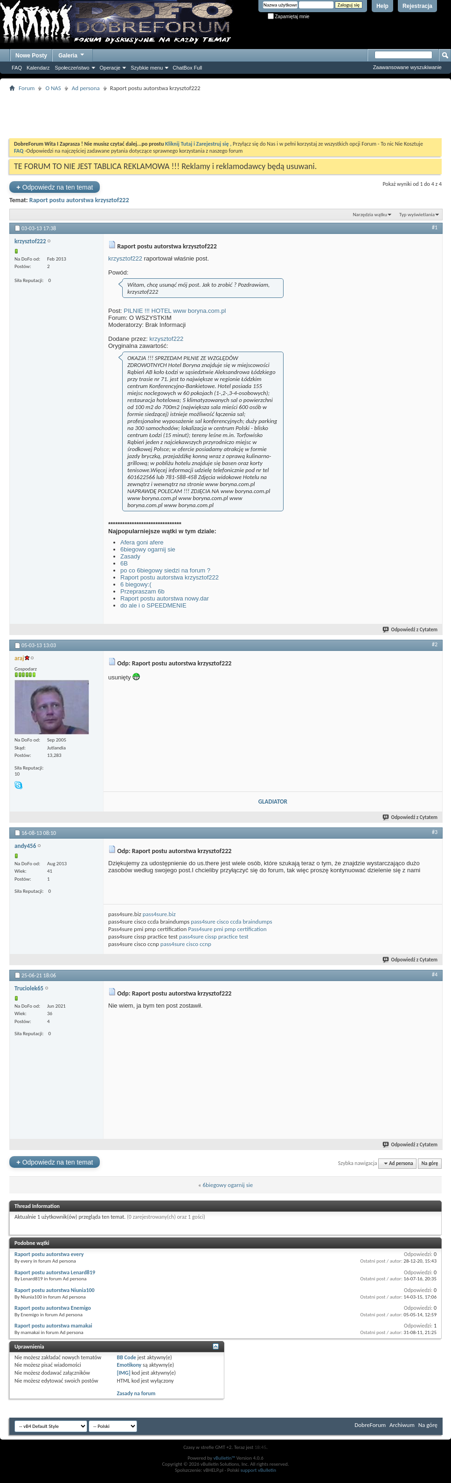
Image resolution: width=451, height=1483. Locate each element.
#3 (434, 832)
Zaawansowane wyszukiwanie (407, 67)
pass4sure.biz (159, 914)
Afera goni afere (142, 542)
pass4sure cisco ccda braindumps (231, 921)
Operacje (110, 68)
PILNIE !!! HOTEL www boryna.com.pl (175, 310)
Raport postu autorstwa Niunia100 (54, 1290)
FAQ (17, 68)
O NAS (53, 88)
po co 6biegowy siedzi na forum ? (165, 570)
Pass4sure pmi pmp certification (227, 928)
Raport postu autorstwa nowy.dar (164, 598)
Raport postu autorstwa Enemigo (52, 1308)
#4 (434, 974)
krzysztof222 (125, 258)
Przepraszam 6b (142, 591)
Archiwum (402, 1424)
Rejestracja (417, 6)
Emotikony (129, 1365)
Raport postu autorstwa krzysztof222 (79, 200)
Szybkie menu (147, 68)
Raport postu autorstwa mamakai (53, 1325)
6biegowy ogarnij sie (147, 549)
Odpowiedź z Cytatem (410, 630)
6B (124, 563)
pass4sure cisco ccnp (185, 943)
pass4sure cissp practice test (214, 936)
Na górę (430, 1163)
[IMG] (123, 1373)
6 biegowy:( (135, 584)
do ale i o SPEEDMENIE (153, 605)
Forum (27, 88)
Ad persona (86, 88)
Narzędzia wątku (370, 215)
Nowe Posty (31, 55)
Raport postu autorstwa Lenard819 (54, 1272)
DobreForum (370, 1424)
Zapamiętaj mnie (289, 16)
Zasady (130, 556)
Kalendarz (38, 68)
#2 (434, 644)
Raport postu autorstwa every (48, 1254)
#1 (434, 227)
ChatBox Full (187, 68)
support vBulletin (258, 1470)
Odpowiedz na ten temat (54, 187)
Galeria (71, 54)
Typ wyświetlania (417, 215)
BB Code (126, 1357)
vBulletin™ (224, 1458)
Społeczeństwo (72, 68)
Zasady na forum (136, 1393)
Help (382, 6)
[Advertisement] (225, 115)
